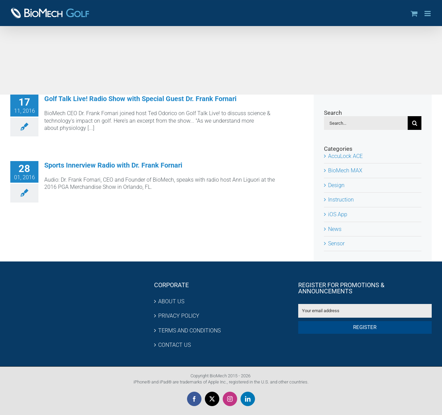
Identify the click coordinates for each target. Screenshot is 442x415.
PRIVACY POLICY (178, 316)
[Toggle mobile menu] (428, 13)
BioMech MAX (345, 170)
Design (336, 185)
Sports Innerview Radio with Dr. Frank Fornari (113, 165)
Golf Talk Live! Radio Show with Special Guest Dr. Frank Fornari (140, 99)
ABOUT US (171, 301)
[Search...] (366, 123)
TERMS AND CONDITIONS (189, 330)
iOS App (337, 214)
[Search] (414, 123)
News (334, 229)
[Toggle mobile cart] (414, 13)
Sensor (336, 243)
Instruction (341, 199)
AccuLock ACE (345, 156)
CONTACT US (174, 345)
